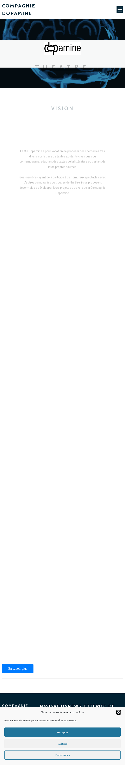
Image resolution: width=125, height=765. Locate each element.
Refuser (62, 743)
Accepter (62, 732)
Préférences (62, 755)
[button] (119, 712)
